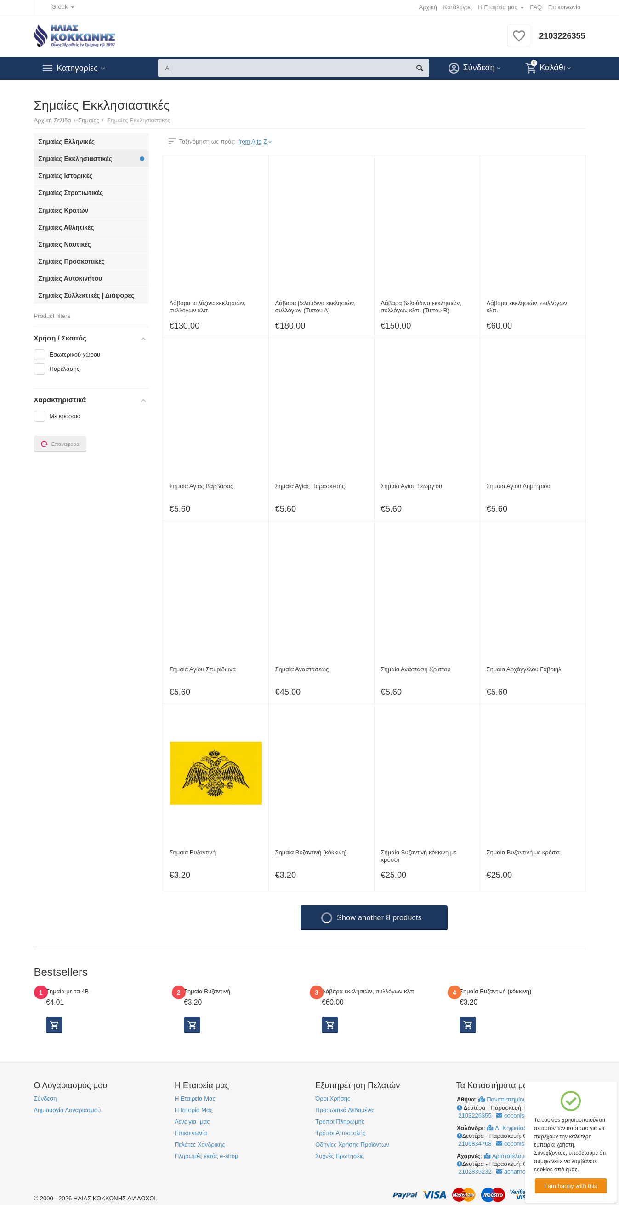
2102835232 (474, 1171)
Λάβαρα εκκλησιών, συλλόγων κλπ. (527, 307)
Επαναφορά (60, 444)
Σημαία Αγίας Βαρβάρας (201, 486)
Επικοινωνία (564, 7)
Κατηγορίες (77, 68)
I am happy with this (570, 1185)
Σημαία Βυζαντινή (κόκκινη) (311, 852)
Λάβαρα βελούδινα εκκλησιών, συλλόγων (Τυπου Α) (315, 307)
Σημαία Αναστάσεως (302, 669)
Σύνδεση (45, 1098)
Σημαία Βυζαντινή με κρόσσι (524, 852)
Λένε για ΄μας (192, 1121)
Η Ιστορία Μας (194, 1110)
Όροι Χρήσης (332, 1098)
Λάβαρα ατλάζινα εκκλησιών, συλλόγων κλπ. (208, 307)
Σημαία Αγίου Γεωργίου (412, 486)
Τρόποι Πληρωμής (339, 1121)
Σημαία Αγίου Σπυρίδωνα (203, 669)
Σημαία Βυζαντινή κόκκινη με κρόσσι (419, 856)
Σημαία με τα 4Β (67, 991)
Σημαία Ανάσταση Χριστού (416, 669)
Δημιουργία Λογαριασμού (67, 1110)
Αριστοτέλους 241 (511, 1156)
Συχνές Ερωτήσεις (339, 1156)
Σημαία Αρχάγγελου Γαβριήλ (524, 669)
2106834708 (474, 1143)
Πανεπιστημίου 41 (507, 1099)
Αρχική (428, 7)
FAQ (536, 7)
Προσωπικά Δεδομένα (344, 1110)
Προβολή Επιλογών (54, 1025)
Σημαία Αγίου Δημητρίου (519, 486)
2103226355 (562, 35)
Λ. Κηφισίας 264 (512, 1127)
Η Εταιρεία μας (497, 7)
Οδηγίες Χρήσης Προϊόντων (352, 1144)
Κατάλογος (457, 7)
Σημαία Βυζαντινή (193, 852)
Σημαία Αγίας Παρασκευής (310, 486)
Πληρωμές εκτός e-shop (206, 1156)
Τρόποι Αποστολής (340, 1133)
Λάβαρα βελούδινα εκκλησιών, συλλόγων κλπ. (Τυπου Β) (421, 307)
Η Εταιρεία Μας (195, 1098)
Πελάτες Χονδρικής (200, 1144)
